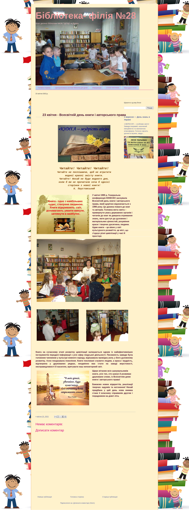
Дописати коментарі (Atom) (84, 503)
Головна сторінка (44, 88)
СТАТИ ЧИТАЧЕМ (112, 88)
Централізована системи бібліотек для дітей (71, 88)
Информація (96, 88)
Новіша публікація (44, 497)
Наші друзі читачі (130, 88)
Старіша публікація (109, 497)
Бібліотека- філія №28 (86, 15)
